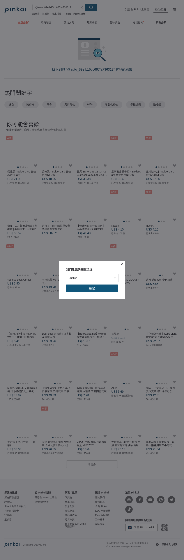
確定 (92, 288)
